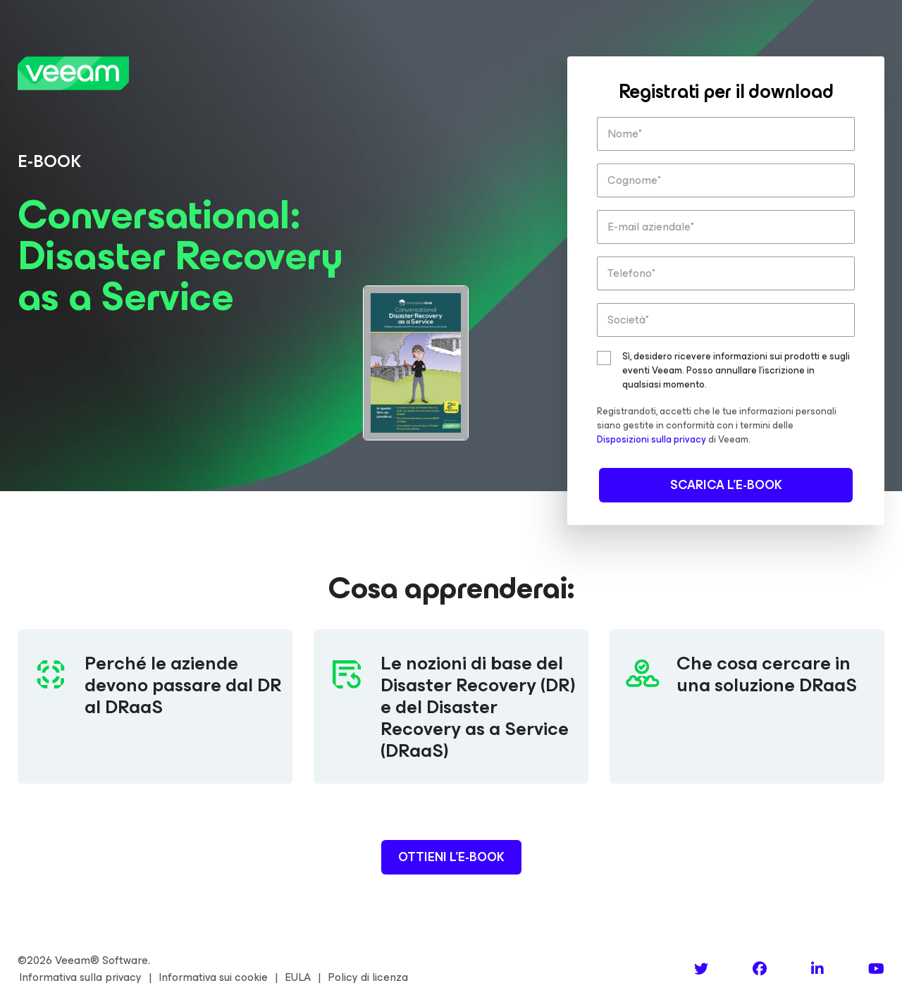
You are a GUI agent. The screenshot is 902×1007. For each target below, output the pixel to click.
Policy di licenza (368, 977)
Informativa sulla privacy (80, 977)
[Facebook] (760, 969)
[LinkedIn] (817, 969)
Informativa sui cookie (213, 977)
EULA (298, 977)
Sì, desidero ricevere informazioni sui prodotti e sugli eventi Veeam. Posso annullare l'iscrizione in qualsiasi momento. (736, 371)
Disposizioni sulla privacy (651, 439)
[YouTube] (876, 969)
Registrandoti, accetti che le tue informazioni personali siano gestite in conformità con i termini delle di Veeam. (716, 425)
